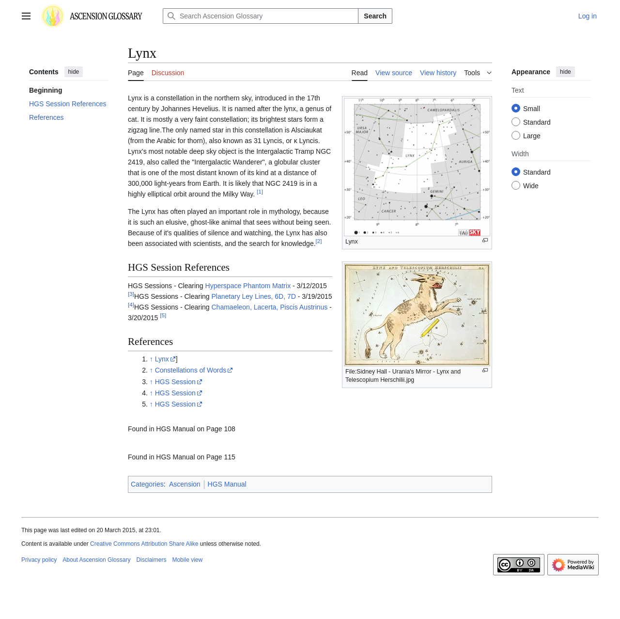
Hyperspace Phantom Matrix (248, 286)
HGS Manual (227, 484)
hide (73, 71)
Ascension (185, 484)
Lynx (162, 359)
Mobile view (187, 559)
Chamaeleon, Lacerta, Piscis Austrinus (270, 307)
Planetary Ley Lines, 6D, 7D (254, 296)
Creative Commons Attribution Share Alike (144, 543)
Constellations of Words (191, 370)
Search (375, 16)
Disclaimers (151, 559)
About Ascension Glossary (96, 559)
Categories (147, 484)
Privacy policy (39, 559)
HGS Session (175, 382)
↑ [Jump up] (151, 359)
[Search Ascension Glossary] (260, 16)
